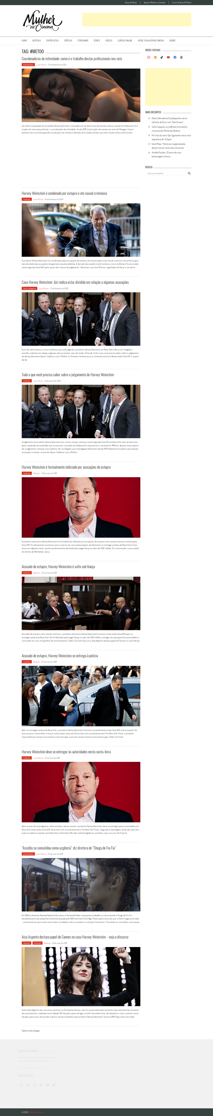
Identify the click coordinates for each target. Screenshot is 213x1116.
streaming (83, 40)
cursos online (125, 40)
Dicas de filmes (131, 3)
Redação (36, 473)
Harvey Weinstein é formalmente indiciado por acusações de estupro (66, 467)
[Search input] (167, 173)
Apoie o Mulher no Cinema (154, 3)
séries (97, 40)
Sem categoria (29, 288)
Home (24, 40)
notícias (37, 40)
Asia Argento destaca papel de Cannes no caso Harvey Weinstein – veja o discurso (75, 937)
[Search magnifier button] (189, 173)
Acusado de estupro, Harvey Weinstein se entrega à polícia (60, 655)
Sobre (172, 40)
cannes (26, 943)
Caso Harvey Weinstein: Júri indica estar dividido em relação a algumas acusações (75, 282)
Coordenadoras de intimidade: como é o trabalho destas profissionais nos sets (72, 58)
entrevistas (52, 40)
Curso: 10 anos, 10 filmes (181, 3)
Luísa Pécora (41, 64)
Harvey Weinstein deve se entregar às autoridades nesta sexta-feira (66, 752)
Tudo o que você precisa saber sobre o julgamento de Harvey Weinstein (68, 374)
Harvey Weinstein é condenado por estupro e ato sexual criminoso (64, 193)
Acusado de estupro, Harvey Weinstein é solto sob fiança (58, 566)
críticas (68, 40)
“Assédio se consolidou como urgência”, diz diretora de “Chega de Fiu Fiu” (69, 848)
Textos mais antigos (31, 1031)
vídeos (108, 40)
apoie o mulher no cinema (151, 40)
